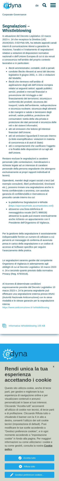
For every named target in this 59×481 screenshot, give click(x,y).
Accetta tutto (29, 458)
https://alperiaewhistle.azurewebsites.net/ (30, 205)
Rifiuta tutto (29, 466)
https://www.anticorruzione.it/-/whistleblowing (25, 307)
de (37, 5)
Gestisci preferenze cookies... (29, 475)
